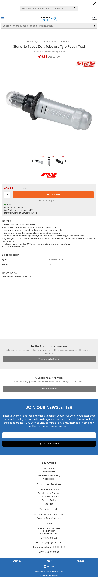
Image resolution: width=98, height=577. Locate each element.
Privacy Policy (49, 500)
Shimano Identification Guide (49, 514)
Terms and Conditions (49, 496)
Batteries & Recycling (49, 475)
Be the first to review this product (49, 52)
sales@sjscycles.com (51, 542)
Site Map (49, 503)
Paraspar (55, 576)
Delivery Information (48, 489)
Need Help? (49, 478)
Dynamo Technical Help (49, 518)
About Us (49, 468)
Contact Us (49, 471)
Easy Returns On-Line (49, 493)
